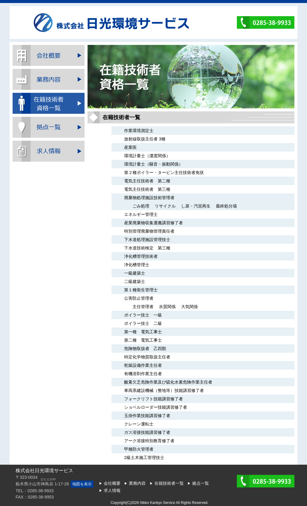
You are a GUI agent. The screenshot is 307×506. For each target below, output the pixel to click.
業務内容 (49, 79)
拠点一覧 (49, 127)
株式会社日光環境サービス (111, 22)
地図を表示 (82, 484)
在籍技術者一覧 (49, 103)
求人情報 (112, 490)
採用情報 (49, 151)
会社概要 (49, 55)
